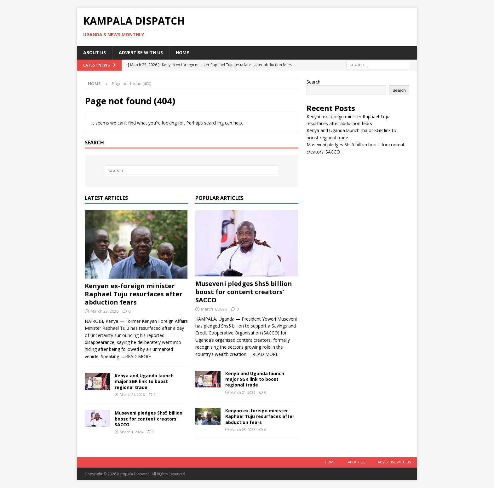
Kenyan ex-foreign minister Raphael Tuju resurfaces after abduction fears (133, 294)
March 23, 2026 (104, 311)
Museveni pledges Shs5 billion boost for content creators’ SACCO (148, 418)
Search (313, 82)
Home (182, 52)
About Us (94, 52)
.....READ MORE (135, 356)
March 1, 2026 (131, 431)
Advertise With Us (141, 52)
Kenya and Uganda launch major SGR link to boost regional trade (144, 381)
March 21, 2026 (132, 394)
